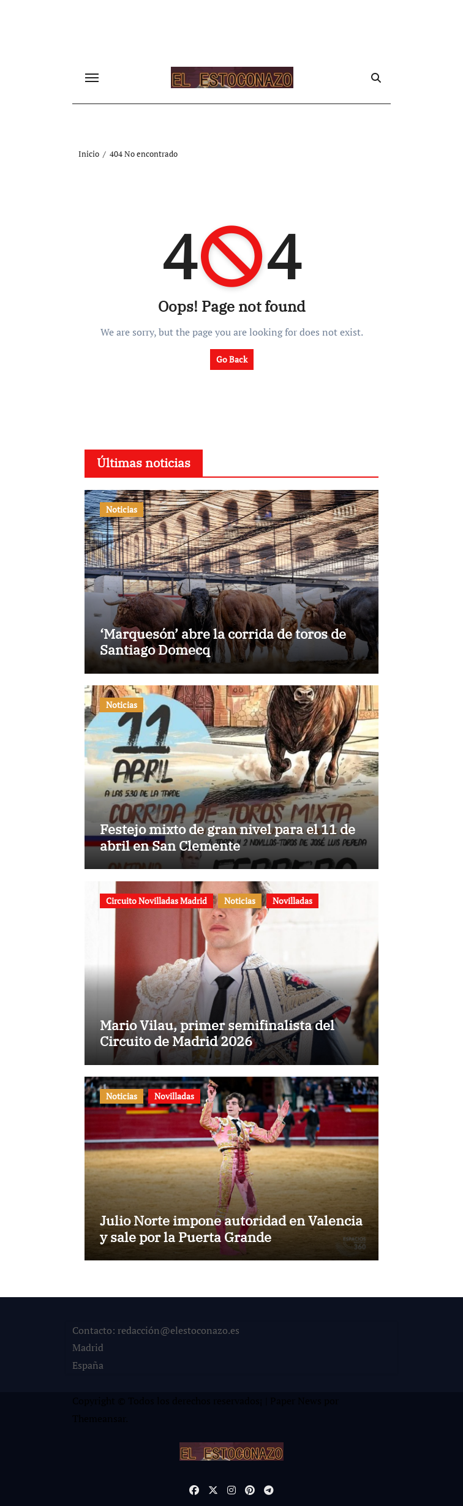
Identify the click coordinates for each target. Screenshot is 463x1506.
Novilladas (292, 900)
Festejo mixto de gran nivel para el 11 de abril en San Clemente (227, 837)
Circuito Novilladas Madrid (156, 900)
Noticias (121, 509)
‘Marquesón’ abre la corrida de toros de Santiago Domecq (223, 641)
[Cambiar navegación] (91, 78)
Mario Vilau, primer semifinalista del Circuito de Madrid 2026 (217, 1033)
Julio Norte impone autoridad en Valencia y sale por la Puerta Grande (231, 1228)
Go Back (231, 359)
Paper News (296, 1400)
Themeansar (99, 1418)
